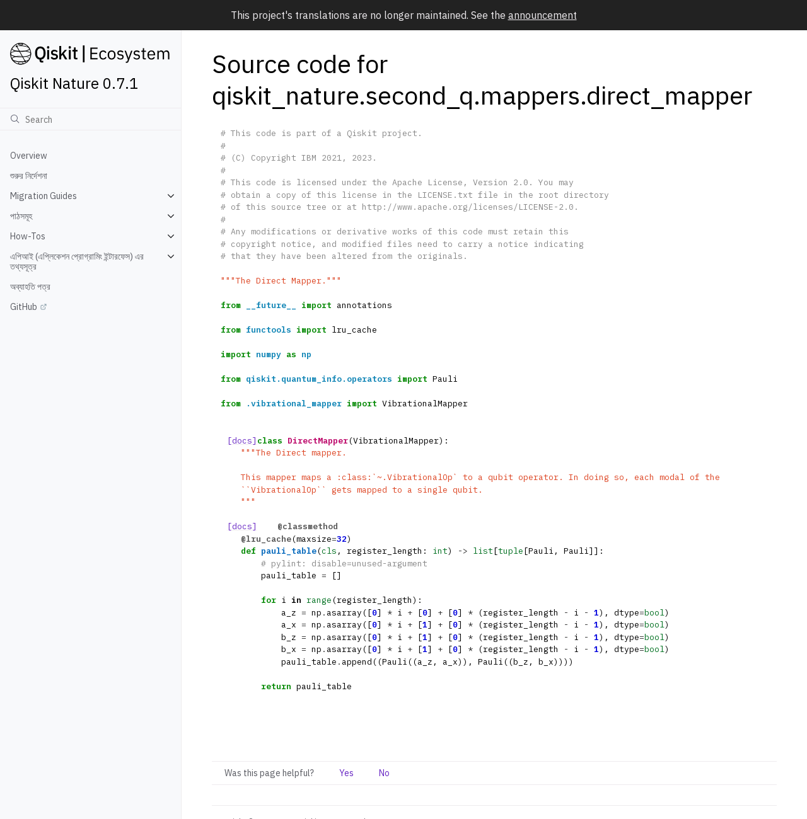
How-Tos (27, 236)
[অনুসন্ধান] (90, 119)
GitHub (23, 306)
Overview (28, 155)
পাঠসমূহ (21, 216)
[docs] (242, 440)
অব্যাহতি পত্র (30, 286)
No (384, 773)
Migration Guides (43, 196)
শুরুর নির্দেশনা (28, 175)
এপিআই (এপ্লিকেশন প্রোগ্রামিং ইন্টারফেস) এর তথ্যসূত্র (77, 261)
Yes (346, 773)
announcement (542, 15)
